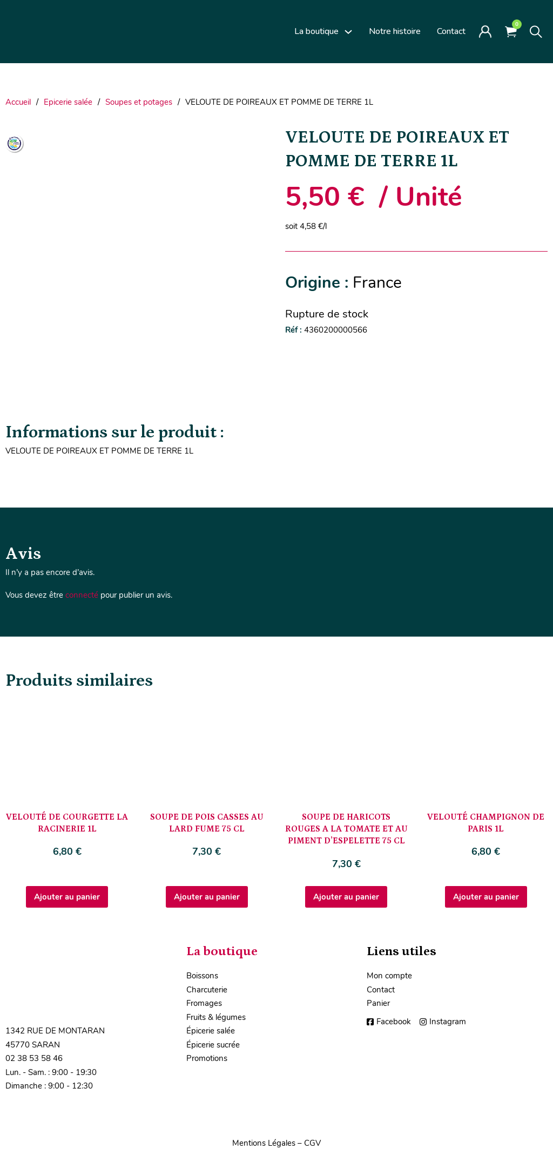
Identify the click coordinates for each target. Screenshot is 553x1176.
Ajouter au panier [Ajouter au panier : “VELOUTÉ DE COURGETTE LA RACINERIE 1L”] (67, 896)
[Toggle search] (536, 32)
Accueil (18, 102)
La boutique (316, 31)
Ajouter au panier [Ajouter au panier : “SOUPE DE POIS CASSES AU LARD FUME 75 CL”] (207, 896)
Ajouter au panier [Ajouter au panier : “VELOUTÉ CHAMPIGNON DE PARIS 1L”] (486, 896)
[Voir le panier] (511, 31)
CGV (312, 1143)
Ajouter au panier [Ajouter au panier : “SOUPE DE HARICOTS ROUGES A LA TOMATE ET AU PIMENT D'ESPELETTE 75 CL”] (346, 896)
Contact (451, 31)
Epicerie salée (68, 102)
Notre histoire (395, 31)
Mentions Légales (263, 1143)
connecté (81, 595)
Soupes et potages (138, 102)
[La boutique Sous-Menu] (348, 32)
